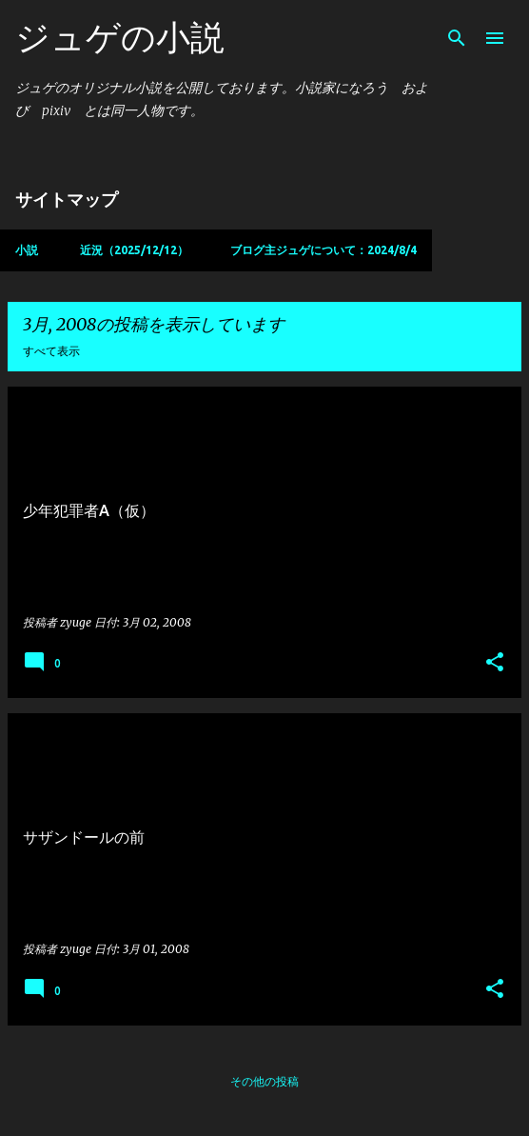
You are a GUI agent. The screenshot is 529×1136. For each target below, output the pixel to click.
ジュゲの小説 (120, 36)
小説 (26, 250)
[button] (494, 663)
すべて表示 (51, 351)
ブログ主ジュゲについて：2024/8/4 (323, 250)
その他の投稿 (264, 1081)
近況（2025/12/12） (134, 250)
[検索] (456, 38)
